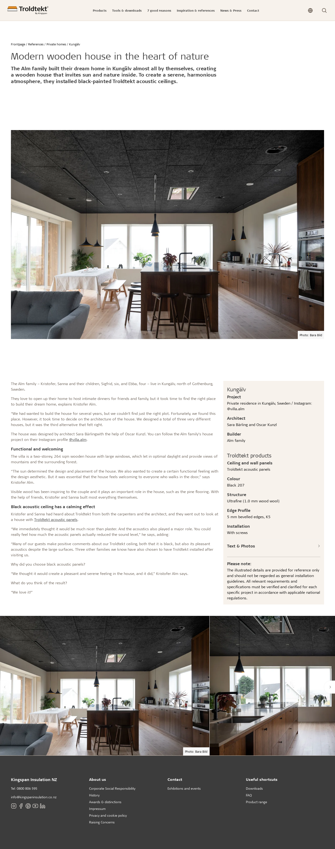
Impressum (97, 808)
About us (97, 779)
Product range (256, 802)
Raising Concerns (102, 822)
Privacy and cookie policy (108, 815)
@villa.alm (78, 439)
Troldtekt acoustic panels (55, 519)
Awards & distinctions (105, 802)
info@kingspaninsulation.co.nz (34, 797)
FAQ (249, 795)
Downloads (254, 788)
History (94, 795)
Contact (175, 779)
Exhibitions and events (184, 788)
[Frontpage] (27, 10)
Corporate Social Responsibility (112, 788)
